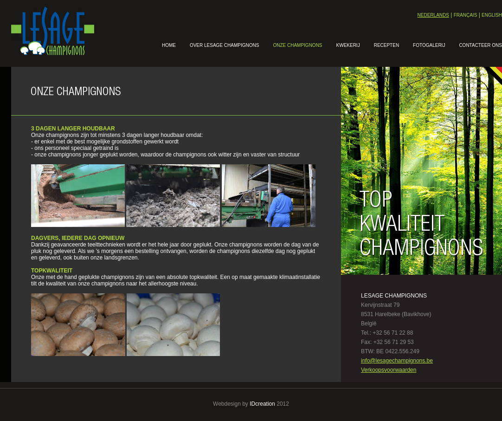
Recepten (386, 45)
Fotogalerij (429, 45)
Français (465, 15)
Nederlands (433, 15)
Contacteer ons (480, 45)
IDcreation (262, 404)
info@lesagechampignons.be (397, 360)
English (492, 15)
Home (169, 45)
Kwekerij (348, 45)
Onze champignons (297, 45)
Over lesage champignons (224, 45)
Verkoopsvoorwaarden (388, 370)
